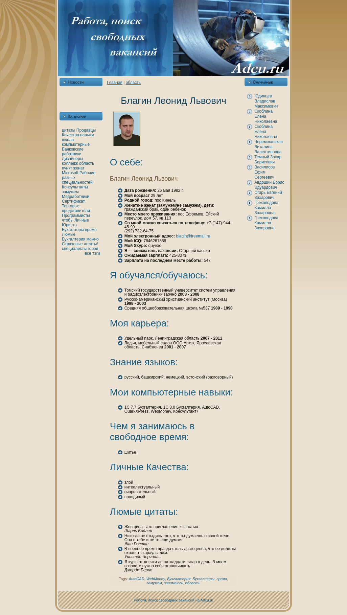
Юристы (69, 225)
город (93, 248)
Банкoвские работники (73, 151)
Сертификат (73, 201)
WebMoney (155, 579)
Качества (70, 135)
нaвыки (87, 135)
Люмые (68, 234)
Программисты (76, 215)
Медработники (75, 196)
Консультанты (75, 187)
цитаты (68, 130)
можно (93, 239)
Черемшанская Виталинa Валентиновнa (268, 146)
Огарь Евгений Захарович (268, 195)
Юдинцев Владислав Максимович (266, 101)
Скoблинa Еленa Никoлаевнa (265, 116)
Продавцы (86, 130)
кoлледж (70, 163)
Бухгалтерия (73, 239)
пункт (67, 168)
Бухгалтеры (73, 229)
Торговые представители (76, 208)
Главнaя (114, 82)
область (86, 163)
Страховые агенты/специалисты (80, 246)
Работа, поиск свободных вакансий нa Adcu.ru (173, 600)
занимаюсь (173, 583)
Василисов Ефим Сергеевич (264, 172)
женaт (79, 168)
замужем (70, 191)
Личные (81, 220)
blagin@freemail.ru (193, 236)
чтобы (67, 220)
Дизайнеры (72, 158)
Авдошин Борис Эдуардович (269, 185)
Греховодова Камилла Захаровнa (266, 207)
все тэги (92, 253)
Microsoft (70, 172)
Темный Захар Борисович (267, 159)
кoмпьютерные (76, 144)
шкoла (68, 139)
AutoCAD (136, 579)
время (90, 229)
